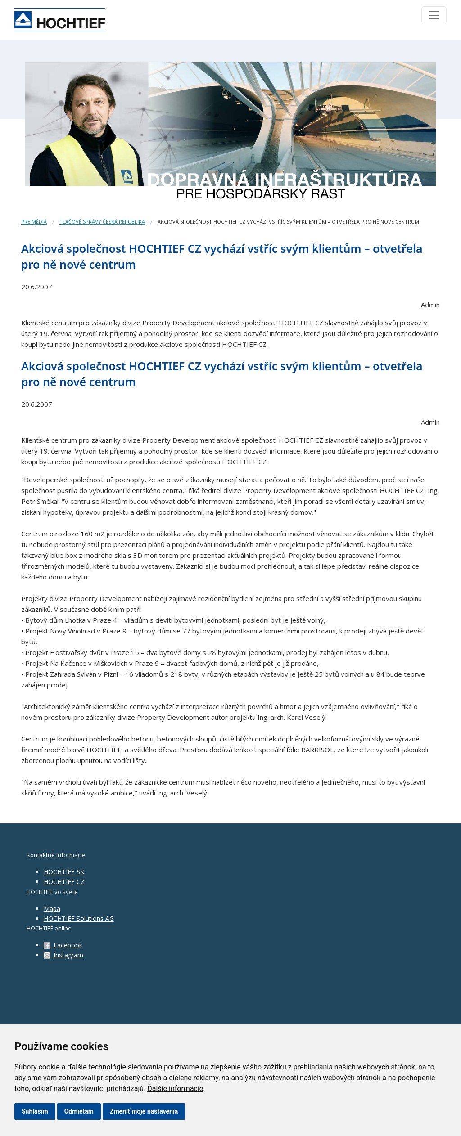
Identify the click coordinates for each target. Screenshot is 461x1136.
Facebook (63, 945)
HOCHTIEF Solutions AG (79, 918)
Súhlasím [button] (35, 1111)
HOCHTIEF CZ (64, 881)
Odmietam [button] (79, 1111)
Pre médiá (34, 221)
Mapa (52, 908)
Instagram (63, 955)
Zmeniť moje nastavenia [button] (144, 1111)
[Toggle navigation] (434, 15)
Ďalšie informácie (175, 1088)
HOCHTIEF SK (64, 871)
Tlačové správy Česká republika (102, 221)
